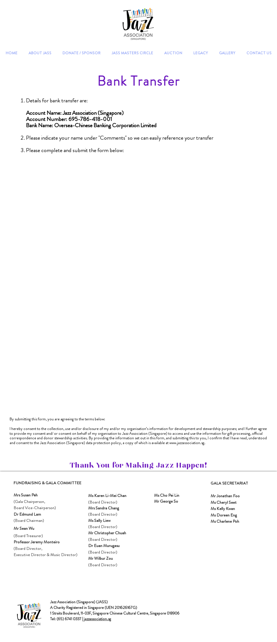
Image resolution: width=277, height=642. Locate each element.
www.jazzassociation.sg (186, 443)
